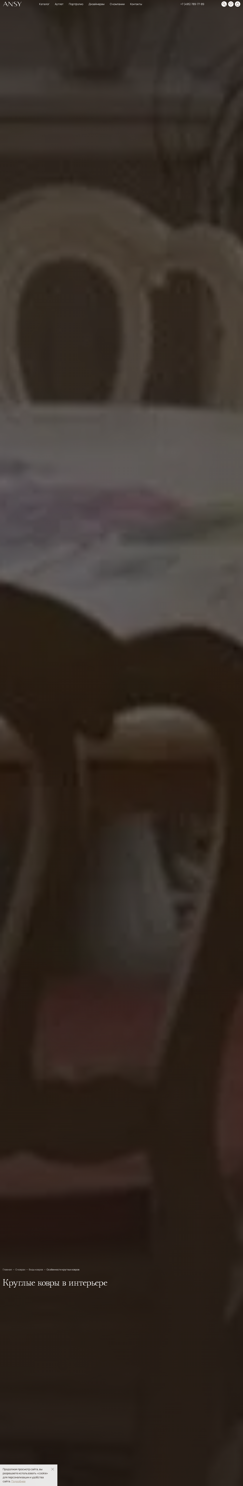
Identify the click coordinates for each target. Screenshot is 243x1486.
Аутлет (59, 4)
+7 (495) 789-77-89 (192, 4)
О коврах (20, 1269)
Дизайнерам (96, 4)
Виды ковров (36, 1269)
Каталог (44, 4)
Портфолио (76, 4)
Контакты (136, 4)
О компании (117, 4)
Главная (7, 1269)
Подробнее (18, 1481)
